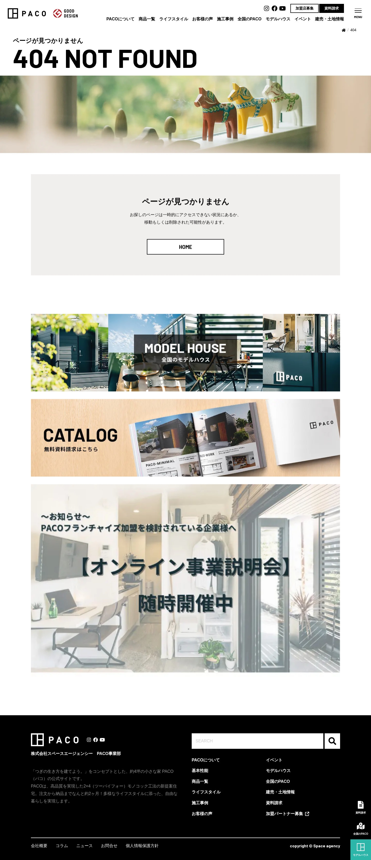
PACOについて (120, 19)
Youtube (282, 8)
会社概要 (39, 845)
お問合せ (109, 845)
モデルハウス (278, 19)
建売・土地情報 (329, 19)
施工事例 (225, 19)
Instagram (266, 8)
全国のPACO (250, 19)
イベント (302, 19)
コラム (62, 845)
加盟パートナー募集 (284, 813)
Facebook (274, 8)
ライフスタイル (173, 19)
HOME (185, 250)
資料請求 (331, 8)
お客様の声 (202, 19)
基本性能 (200, 770)
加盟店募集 (305, 8)
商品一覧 (147, 19)
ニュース (84, 845)
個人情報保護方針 (142, 845)
